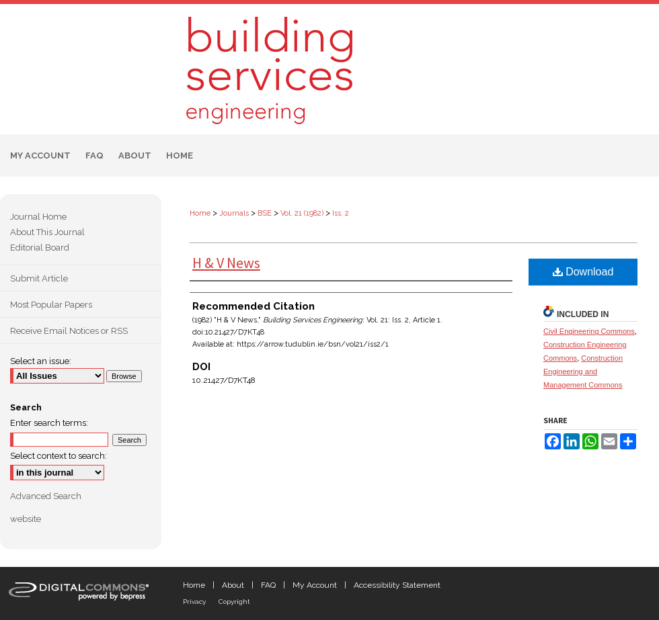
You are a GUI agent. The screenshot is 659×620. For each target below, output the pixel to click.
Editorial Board (39, 247)
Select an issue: (40, 361)
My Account (315, 585)
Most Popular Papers (51, 305)
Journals (234, 213)
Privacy (194, 601)
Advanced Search (45, 496)
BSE (265, 213)
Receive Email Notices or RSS (69, 331)
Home (200, 213)
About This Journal (47, 232)
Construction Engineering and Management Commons (583, 371)
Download (583, 271)
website (25, 519)
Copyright (234, 601)
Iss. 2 (340, 213)
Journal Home (38, 217)
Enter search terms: (49, 423)
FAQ (268, 585)
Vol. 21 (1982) (301, 213)
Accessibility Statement (397, 585)
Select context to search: (58, 456)
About (233, 585)
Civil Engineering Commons (589, 331)
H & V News (226, 262)
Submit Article (39, 278)
